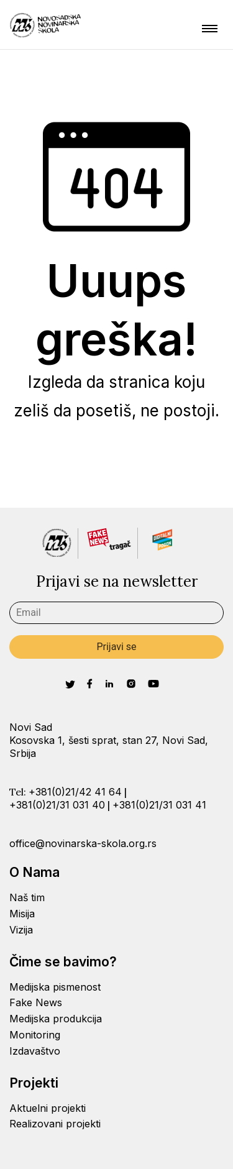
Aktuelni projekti (47, 1108)
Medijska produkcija (55, 1018)
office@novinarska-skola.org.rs (83, 843)
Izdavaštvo (34, 1051)
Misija (22, 913)
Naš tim (27, 897)
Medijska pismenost (55, 987)
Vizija (21, 930)
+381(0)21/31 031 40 (57, 805)
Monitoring (34, 1035)
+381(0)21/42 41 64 (75, 792)
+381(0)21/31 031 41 (159, 805)
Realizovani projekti (55, 1123)
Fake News (35, 1002)
